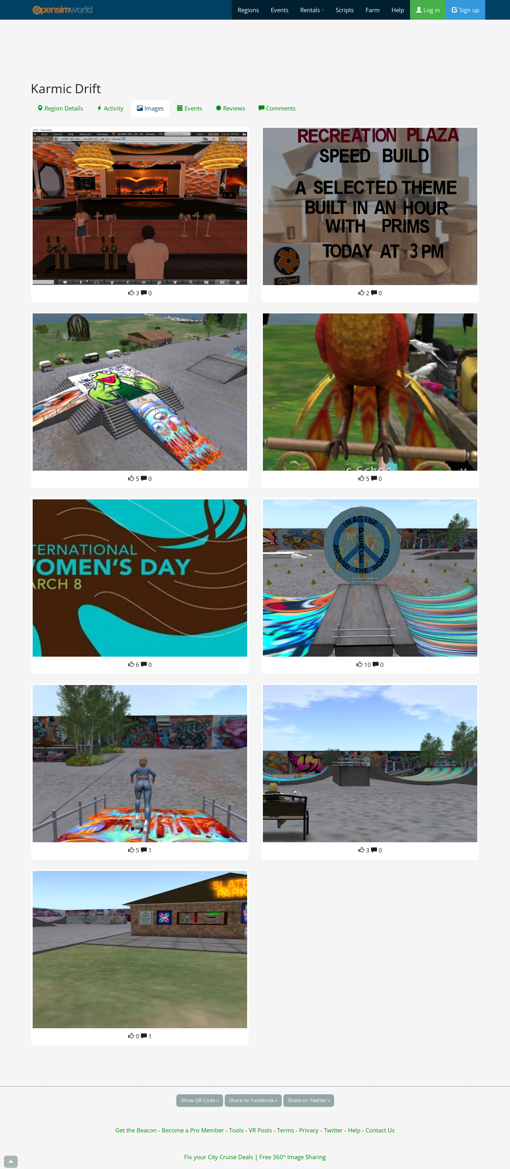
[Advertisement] (255, 46)
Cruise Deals (236, 1157)
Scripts (345, 10)
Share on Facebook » (253, 1100)
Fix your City (201, 1157)
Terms (286, 1130)
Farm (373, 10)
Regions (248, 10)
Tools (237, 1130)
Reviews (230, 108)
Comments (277, 108)
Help (398, 10)
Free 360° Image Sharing (292, 1157)
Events (279, 10)
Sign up (465, 10)
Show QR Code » (200, 1100)
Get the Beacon (136, 1130)
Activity (110, 108)
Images (150, 108)
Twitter (333, 1130)
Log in (428, 10)
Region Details (60, 108)
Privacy (309, 1130)
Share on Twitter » (309, 1100)
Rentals (312, 10)
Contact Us (380, 1130)
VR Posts (261, 1130)
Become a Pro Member (193, 1130)
